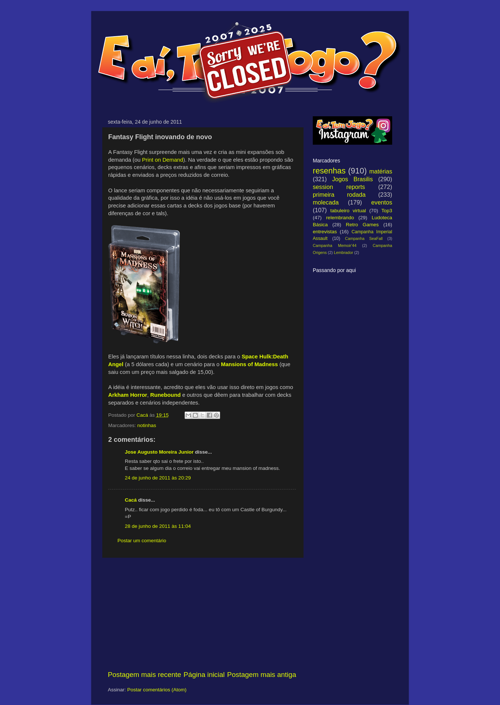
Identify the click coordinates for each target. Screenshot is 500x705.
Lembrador (343, 252)
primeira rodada (339, 194)
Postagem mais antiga (261, 674)
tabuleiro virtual (348, 210)
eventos (381, 202)
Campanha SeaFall (364, 238)
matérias (380, 171)
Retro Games (362, 224)
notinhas (146, 425)
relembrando (340, 217)
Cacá (131, 500)
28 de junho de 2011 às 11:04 (158, 526)
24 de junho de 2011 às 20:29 (158, 478)
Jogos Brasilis (352, 179)
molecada (326, 202)
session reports (339, 186)
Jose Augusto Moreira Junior (159, 452)
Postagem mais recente (144, 674)
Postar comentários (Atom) (157, 689)
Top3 (386, 210)
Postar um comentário (141, 540)
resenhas (329, 170)
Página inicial (204, 674)
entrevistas (325, 231)
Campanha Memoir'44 (334, 245)
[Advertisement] (202, 614)
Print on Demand (162, 160)
